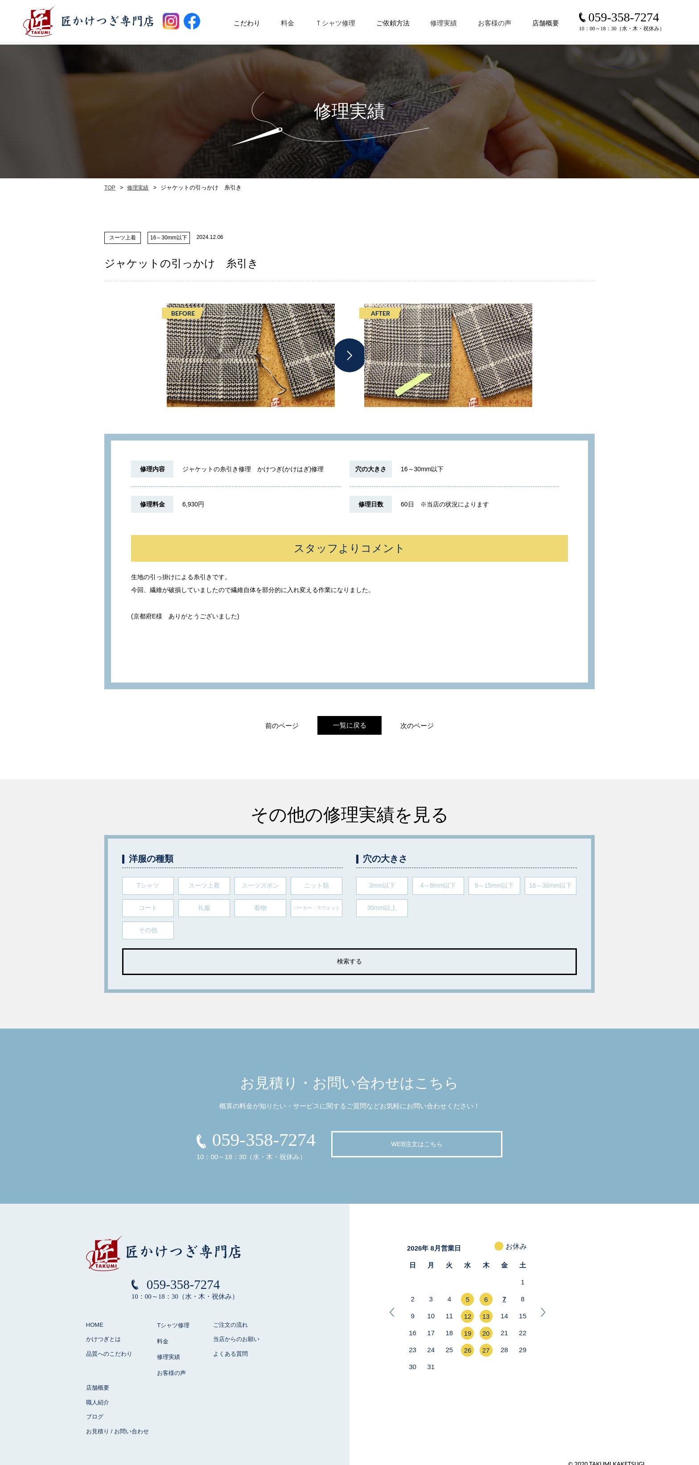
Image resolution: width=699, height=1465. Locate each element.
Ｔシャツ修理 (339, 25)
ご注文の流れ (230, 1324)
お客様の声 (498, 25)
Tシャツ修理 (172, 1324)
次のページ (421, 725)
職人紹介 (97, 1397)
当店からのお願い (236, 1339)
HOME (94, 1324)
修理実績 (448, 25)
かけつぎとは (103, 1339)
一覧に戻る (349, 725)
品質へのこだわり (109, 1353)
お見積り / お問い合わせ (117, 1426)
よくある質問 (230, 1353)
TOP (109, 188)
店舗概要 (97, 1382)
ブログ (94, 1411)
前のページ (278, 725)
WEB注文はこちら (417, 1144)
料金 (292, 25)
